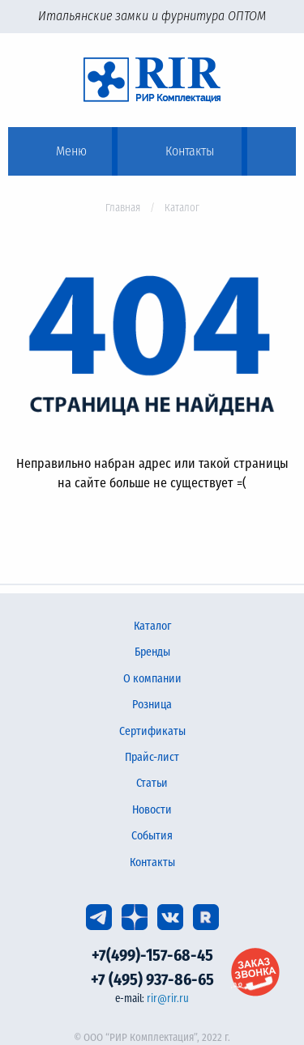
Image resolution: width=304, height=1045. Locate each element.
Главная (122, 208)
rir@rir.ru (168, 998)
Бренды (152, 652)
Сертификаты (152, 731)
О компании (152, 679)
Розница (152, 705)
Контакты (152, 862)
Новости (152, 810)
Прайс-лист (152, 757)
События (152, 836)
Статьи (152, 783)
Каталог (152, 626)
